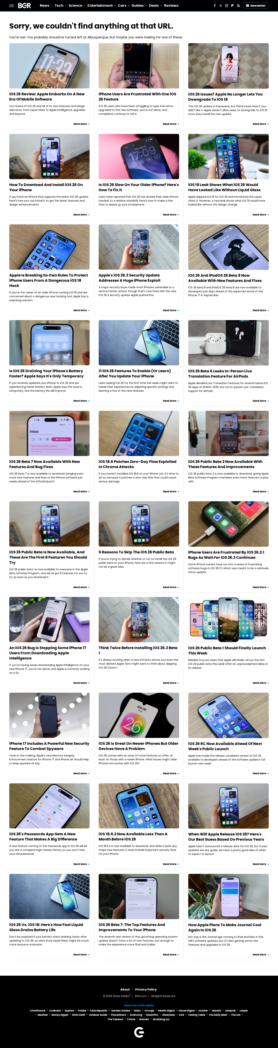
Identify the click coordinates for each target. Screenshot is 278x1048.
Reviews (171, 5)
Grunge (149, 1010)
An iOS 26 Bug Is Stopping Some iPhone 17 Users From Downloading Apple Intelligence (47, 653)
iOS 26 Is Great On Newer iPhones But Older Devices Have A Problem (138, 746)
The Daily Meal (218, 1014)
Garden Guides (120, 1010)
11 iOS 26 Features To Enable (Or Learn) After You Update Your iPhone (135, 373)
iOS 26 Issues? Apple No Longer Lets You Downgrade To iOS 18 (225, 97)
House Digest (187, 1010)
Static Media (121, 996)
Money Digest (60, 1014)
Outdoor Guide (98, 1014)
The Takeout (115, 1019)
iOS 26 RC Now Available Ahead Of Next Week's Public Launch (225, 746)
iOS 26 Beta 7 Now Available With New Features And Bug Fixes (44, 464)
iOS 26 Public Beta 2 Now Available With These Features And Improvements (225, 464)
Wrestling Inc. (161, 1019)
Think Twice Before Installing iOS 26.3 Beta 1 (138, 650)
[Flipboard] (232, 5)
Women (144, 1019)
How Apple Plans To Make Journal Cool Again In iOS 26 (224, 927)
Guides (138, 5)
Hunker (203, 1010)
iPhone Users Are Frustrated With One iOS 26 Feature (137, 97)
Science (75, 5)
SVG (181, 1014)
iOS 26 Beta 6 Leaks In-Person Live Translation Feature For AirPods (220, 374)
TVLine (131, 1019)
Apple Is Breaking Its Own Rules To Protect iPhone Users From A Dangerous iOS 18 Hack (48, 280)
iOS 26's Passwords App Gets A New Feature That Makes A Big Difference (43, 837)
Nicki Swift (78, 1014)
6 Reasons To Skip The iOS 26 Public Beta (136, 552)
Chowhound (37, 1010)
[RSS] (238, 5)
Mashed (43, 1014)
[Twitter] (220, 5)
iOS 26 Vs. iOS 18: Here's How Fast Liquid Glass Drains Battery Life (46, 927)
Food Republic (98, 1010)
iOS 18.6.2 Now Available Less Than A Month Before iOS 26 (133, 837)
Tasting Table (196, 1014)
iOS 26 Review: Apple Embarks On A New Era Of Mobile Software (47, 97)
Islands (216, 1010)
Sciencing (136, 1014)
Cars (122, 5)
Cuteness (55, 1010)
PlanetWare (118, 1014)
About (125, 989)
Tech (59, 5)
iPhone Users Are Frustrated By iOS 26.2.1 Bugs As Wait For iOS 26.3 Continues (226, 555)
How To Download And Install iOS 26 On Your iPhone (46, 187)
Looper (244, 1010)
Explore (69, 1010)
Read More (80, 124)
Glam (137, 1010)
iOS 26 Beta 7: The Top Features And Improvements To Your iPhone (132, 927)
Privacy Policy (146, 989)
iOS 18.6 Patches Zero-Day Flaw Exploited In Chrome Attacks (138, 464)
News (44, 5)
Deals (154, 5)
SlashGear (168, 1014)
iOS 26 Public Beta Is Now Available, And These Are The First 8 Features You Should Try (48, 557)
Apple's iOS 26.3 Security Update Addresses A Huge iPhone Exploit (129, 278)
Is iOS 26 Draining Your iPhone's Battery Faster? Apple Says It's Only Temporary (46, 373)
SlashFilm (152, 1014)
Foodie (82, 1010)
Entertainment (100, 5)
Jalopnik (230, 1010)
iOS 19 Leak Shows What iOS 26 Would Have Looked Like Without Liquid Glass (224, 187)
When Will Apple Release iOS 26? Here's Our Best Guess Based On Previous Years (226, 837)
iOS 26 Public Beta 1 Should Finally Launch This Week (227, 651)
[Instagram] (226, 5)
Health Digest (166, 1010)
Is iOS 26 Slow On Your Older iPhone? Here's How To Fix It (139, 187)
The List (235, 1014)
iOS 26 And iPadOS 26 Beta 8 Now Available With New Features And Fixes (225, 278)
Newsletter (256, 5)
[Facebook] (214, 5)
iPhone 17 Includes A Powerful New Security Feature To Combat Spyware (49, 746)
